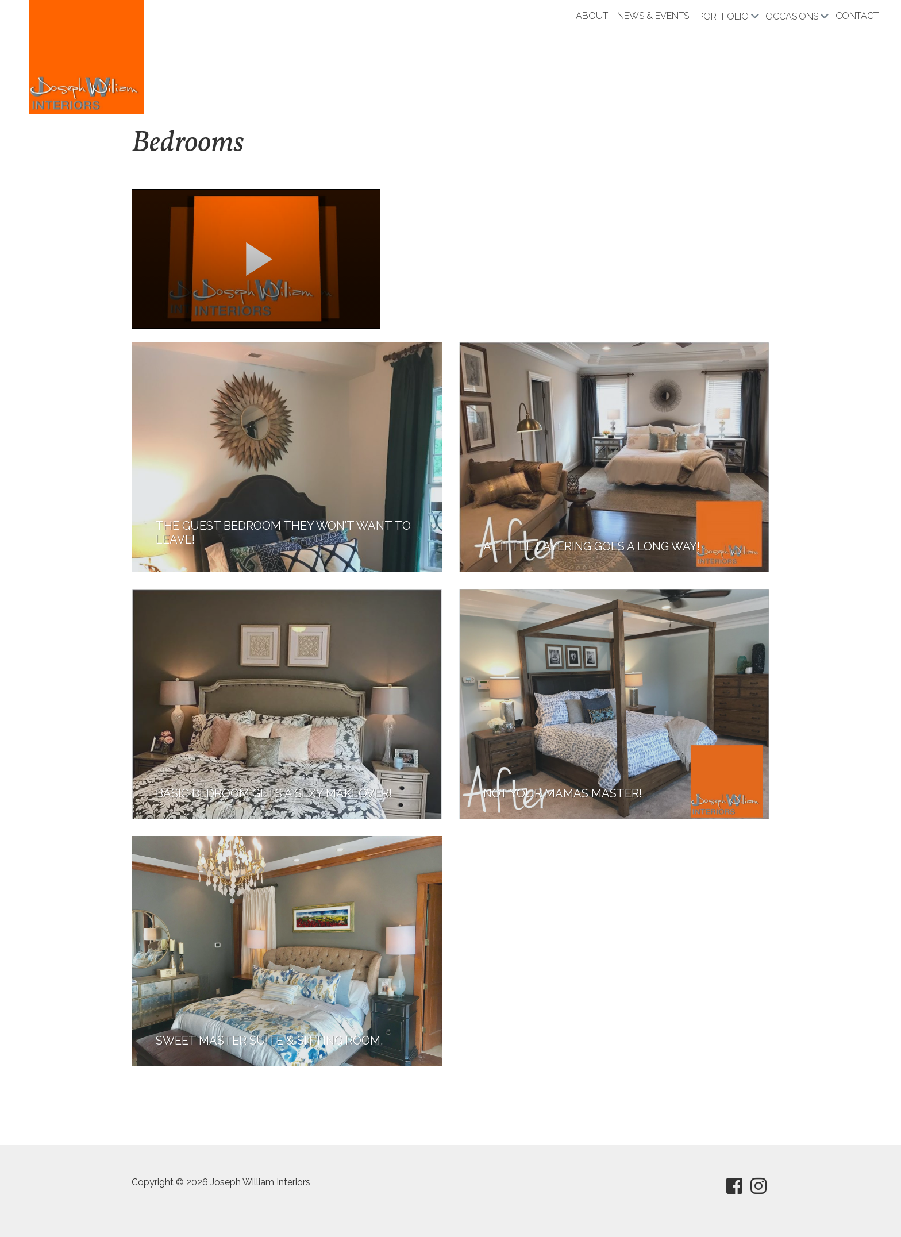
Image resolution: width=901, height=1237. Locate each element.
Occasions (791, 16)
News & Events (653, 15)
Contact (857, 15)
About (592, 15)
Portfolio (723, 16)
